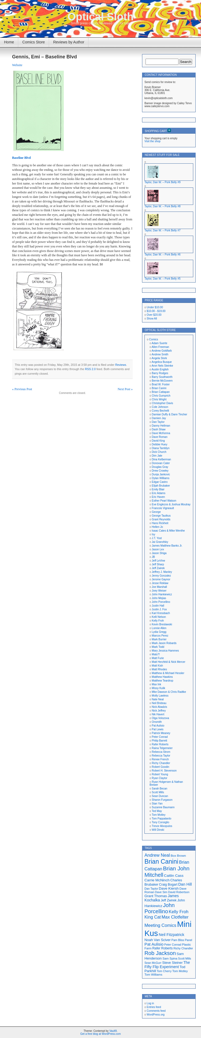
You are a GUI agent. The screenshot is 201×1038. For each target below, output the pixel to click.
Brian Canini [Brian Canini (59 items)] (161, 861)
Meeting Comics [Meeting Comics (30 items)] (160, 925)
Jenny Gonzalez (161, 575)
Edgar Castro (160, 481)
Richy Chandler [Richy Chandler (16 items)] (183, 948)
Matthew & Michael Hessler (168, 673)
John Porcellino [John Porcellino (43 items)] (159, 908)
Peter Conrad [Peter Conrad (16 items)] (172, 944)
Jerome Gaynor (161, 579)
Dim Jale (157, 455)
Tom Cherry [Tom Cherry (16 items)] (164, 971)
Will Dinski (158, 829)
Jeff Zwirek (158, 568)
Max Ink (156, 684)
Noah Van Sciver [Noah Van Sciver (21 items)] (157, 940)
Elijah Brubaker (161, 485)
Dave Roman (159, 436)
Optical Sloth (101, 16)
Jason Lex (158, 549)
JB (153, 556)
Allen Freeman (160, 346)
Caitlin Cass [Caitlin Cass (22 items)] (174, 876)
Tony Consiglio (160, 822)
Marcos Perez (160, 635)
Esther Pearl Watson (164, 500)
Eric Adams (158, 493)
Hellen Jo (157, 526)
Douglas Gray (160, 466)
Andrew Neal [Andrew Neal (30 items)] (157, 855)
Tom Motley (158, 814)
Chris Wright (159, 399)
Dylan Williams (160, 478)
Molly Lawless (160, 695)
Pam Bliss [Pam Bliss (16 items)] (178, 940)
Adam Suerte (159, 343)
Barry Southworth (162, 376)
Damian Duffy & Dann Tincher (169, 414)
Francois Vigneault (163, 508)
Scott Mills (158, 792)
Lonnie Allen (159, 628)
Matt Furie (158, 658)
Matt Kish (157, 665)
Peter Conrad (160, 736)
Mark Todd (158, 646)
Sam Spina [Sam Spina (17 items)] (169, 958)
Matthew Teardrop (162, 680)
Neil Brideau (159, 703)
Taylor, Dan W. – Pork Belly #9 (162, 182)
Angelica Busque (162, 361)
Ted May (157, 811)
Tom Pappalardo (161, 818)
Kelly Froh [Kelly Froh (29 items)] (179, 911)
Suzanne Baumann (163, 807)
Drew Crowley (160, 470)
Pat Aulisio (158, 725)
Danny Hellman (161, 425)
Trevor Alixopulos (162, 826)
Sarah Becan (159, 788)
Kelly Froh (158, 620)
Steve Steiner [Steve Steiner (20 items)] (172, 963)
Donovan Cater (161, 463)
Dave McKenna (161, 433)
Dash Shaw (158, 429)
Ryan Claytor (159, 778)
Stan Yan (157, 803)
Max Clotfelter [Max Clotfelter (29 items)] (175, 917)
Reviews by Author (68, 42)
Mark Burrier (159, 639)
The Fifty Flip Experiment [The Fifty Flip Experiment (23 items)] (167, 964)
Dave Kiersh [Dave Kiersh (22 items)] (169, 888)
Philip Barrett (159, 740)
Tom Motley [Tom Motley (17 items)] (180, 971)
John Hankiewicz (162, 594)
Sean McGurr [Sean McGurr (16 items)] (152, 962)
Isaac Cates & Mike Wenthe (168, 530)
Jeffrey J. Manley (162, 571)
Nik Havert (158, 714)
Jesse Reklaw (160, 583)
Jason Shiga (159, 553)
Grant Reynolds (161, 519)
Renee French (160, 759)
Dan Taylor (158, 421)
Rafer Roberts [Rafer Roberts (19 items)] (162, 948)
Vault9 (113, 1030)
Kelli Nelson (159, 616)
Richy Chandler (161, 763)
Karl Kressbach (161, 613)
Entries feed (154, 1007)
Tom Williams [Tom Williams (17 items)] (153, 974)
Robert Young (160, 774)
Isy (153, 534)
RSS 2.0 (90, 369)
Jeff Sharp (158, 564)
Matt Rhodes (159, 669)
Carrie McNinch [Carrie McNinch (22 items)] (157, 880)
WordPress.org (156, 1014)
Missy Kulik (158, 688)
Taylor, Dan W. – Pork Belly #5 (162, 278)
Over (154, 314)
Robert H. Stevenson (164, 770)
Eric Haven (158, 496)
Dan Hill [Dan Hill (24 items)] (185, 884)
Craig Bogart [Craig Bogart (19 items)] (168, 884)
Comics (153, 339)
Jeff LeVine (158, 560)
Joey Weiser (159, 590)
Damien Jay (159, 418)
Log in (150, 1003)
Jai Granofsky (160, 541)
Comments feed (156, 1010)
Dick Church (159, 451)
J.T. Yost (157, 538)
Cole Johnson (160, 406)
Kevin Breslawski (162, 624)
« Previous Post (22, 389)
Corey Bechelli (160, 410)
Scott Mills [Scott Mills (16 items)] (184, 958)
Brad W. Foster (161, 384)
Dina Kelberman (161, 459)
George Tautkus (161, 515)
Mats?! (156, 654)
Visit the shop (152, 141)
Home (9, 42)
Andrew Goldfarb (162, 350)
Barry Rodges (160, 373)
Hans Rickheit (160, 523)
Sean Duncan (160, 796)
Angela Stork (159, 358)
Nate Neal (157, 699)
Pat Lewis (157, 729)
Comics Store (33, 42)
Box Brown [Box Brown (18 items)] (178, 856)
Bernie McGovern (162, 380)
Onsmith (157, 721)
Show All (152, 318)
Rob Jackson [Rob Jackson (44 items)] (160, 953)
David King (158, 440)
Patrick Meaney (161, 733)
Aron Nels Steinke (162, 365)
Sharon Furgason (162, 799)
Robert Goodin (160, 766)
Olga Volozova (160, 718)
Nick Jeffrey (159, 710)
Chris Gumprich (161, 395)
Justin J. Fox (159, 609)
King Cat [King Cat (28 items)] (152, 917)
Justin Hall (158, 605)
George (156, 511)
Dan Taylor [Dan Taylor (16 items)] (151, 888)
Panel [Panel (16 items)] (188, 940)
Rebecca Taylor (161, 755)
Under (155, 307)
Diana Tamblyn (160, 448)
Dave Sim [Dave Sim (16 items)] (161, 892)
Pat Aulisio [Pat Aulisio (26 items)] (153, 944)
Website (17, 65)
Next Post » (125, 389)
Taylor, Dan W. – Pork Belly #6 (162, 254)
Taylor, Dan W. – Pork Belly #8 (162, 206)
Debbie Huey (159, 444)
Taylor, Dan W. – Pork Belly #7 (162, 230)
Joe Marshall (159, 586)
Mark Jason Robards (164, 643)
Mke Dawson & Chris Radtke (169, 691)
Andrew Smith (160, 354)
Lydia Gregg (159, 631)
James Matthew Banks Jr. (167, 545)
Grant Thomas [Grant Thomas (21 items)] (155, 896)
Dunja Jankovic (161, 474)
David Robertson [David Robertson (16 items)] (178, 892)
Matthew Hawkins (162, 676)
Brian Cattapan (161, 391)
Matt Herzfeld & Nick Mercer (168, 661)
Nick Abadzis (159, 706)
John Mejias (159, 598)
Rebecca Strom (161, 751)
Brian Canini (159, 388)
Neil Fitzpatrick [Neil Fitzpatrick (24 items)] (171, 934)
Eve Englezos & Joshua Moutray (171, 504)
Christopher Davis (162, 403)
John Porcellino (161, 601)
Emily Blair (158, 489)
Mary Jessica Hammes (165, 650)
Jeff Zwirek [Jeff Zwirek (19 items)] (169, 900)
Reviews (120, 364)
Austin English (160, 369)
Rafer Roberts (160, 744)
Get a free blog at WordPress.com (100, 1033)
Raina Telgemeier (162, 748)
